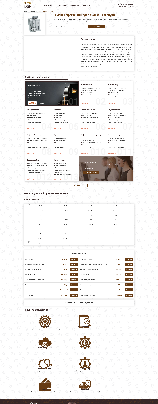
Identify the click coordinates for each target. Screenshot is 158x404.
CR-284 (65, 238)
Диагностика (29, 259)
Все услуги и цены (79, 186)
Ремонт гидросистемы (87, 280)
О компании (62, 5)
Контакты (86, 5)
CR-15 (114, 229)
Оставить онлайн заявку (103, 392)
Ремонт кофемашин (31, 375)
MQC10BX (40, 243)
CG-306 (40, 215)
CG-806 (115, 220)
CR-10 (39, 229)
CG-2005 (65, 210)
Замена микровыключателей (34, 264)
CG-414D (65, 220)
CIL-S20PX (115, 224)
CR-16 (39, 233)
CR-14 (89, 229)
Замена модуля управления (89, 285)
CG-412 (40, 220)
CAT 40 (40, 206)
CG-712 (90, 220)
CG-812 (65, 224)
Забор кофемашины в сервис (34, 290)
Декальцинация (30, 274)
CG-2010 (115, 210)
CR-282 (40, 238)
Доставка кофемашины (33, 269)
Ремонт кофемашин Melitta (34, 380)
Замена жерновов (86, 290)
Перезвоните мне (90, 172)
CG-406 (115, 215)
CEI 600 (115, 206)
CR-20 (89, 233)
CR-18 (64, 233)
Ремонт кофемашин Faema (34, 384)
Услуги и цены (48, 5)
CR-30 (89, 238)
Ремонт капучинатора (87, 295)
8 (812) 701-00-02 (126, 4)
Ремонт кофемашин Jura (33, 378)
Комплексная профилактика (34, 280)
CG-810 (40, 224)
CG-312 (65, 215)
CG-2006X (90, 210)
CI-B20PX (90, 224)
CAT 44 (65, 206)
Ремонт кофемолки (86, 259)
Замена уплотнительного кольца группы (93, 264)
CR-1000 (65, 229)
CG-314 (90, 215)
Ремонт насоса (30, 285)
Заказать (96, 26)
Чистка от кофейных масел (89, 269)
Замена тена (29, 295)
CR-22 (114, 233)
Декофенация (84, 274)
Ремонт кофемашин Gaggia (34, 386)
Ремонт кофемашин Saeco (33, 382)
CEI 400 (90, 206)
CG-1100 (40, 210)
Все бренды (74, 5)
